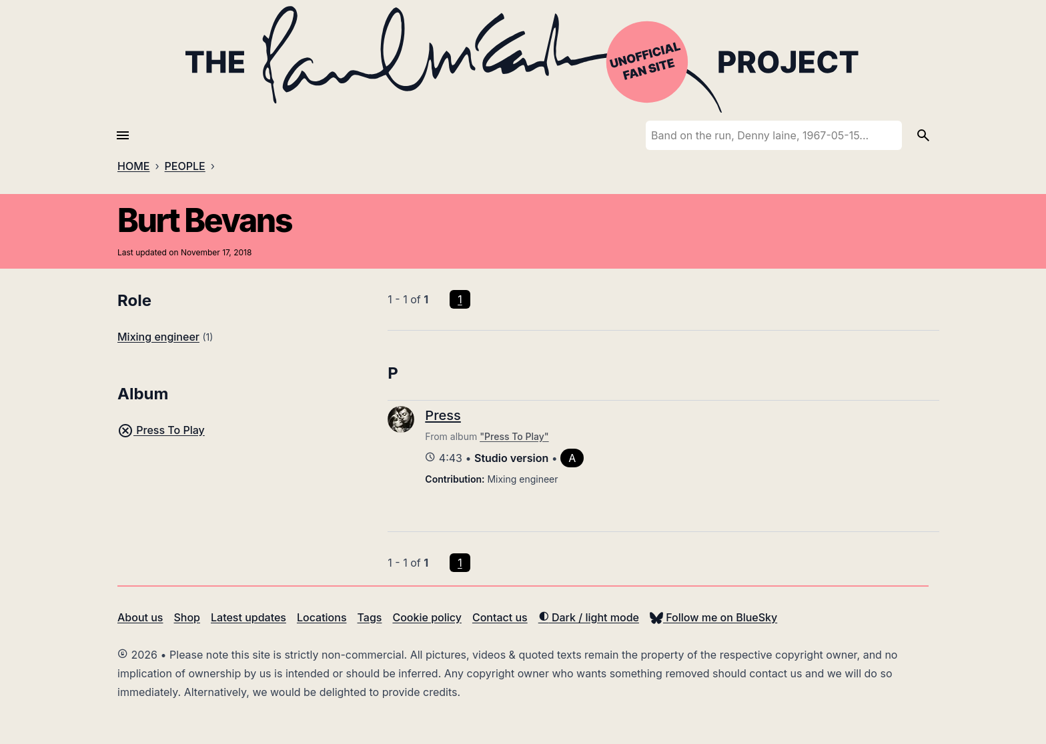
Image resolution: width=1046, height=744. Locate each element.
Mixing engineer (158, 336)
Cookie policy (426, 617)
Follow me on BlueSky (713, 617)
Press (442, 415)
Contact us (500, 617)
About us (140, 617)
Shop (186, 617)
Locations (322, 617)
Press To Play (161, 430)
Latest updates (248, 617)
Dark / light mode (588, 617)
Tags (370, 617)
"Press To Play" (514, 436)
